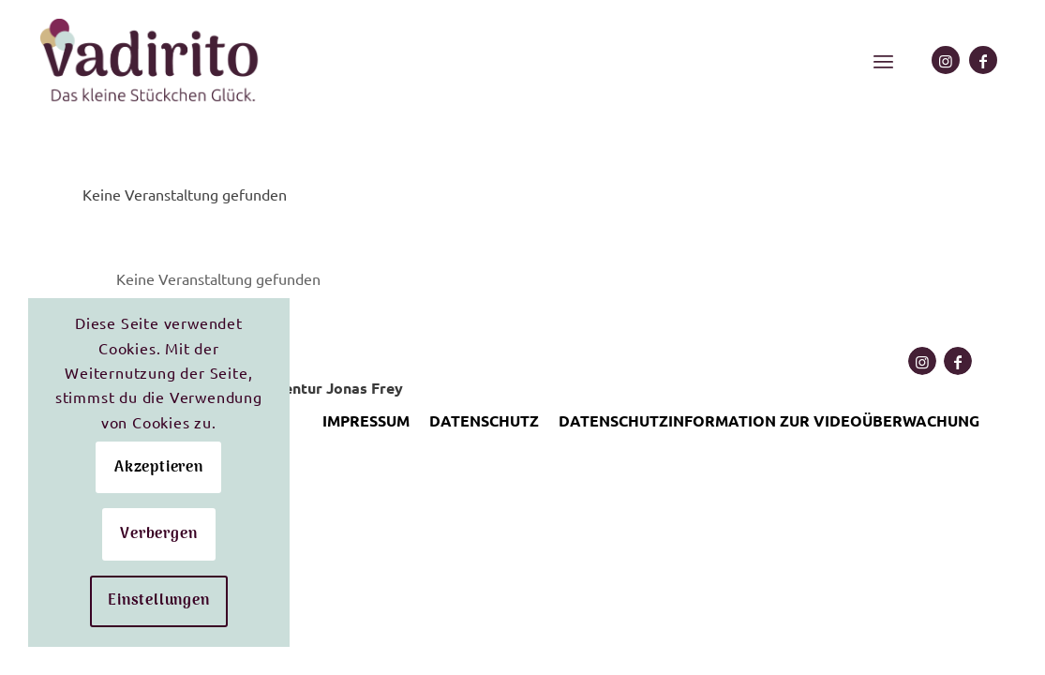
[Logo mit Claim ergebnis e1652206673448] (150, 61)
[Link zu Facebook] (983, 60)
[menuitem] (883, 61)
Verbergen (158, 534)
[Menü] (883, 61)
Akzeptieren (158, 468)
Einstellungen (158, 601)
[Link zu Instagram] (946, 60)
